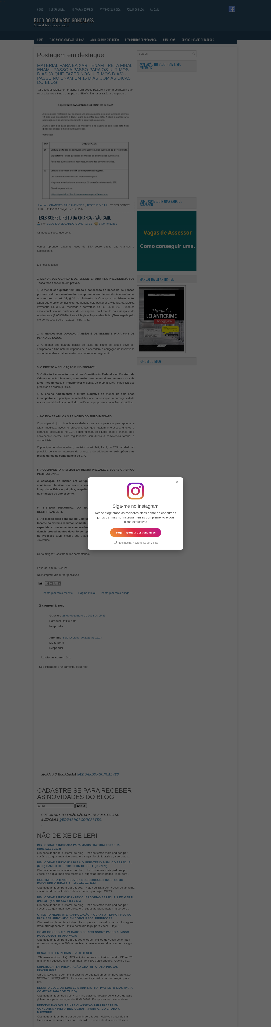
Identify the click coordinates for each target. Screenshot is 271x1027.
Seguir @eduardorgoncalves (135, 532)
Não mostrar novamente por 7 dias (136, 542)
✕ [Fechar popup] (177, 482)
